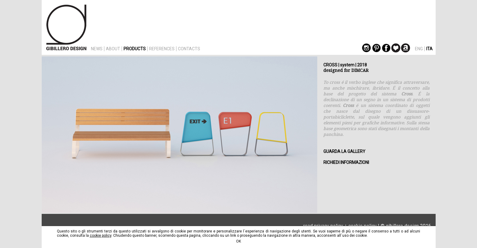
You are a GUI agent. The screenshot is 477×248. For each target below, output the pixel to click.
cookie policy (100, 235)
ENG (419, 48)
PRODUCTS (135, 48)
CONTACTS (189, 48)
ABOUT (113, 48)
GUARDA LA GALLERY (344, 151)
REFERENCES (162, 48)
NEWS (97, 48)
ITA (429, 48)
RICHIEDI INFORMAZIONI (346, 162)
